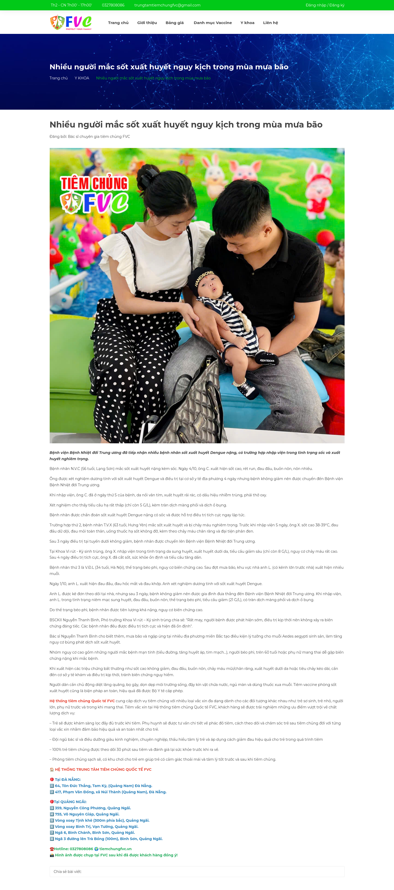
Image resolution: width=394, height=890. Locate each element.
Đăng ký (336, 5)
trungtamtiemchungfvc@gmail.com (168, 5)
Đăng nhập (316, 5)
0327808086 (113, 5)
